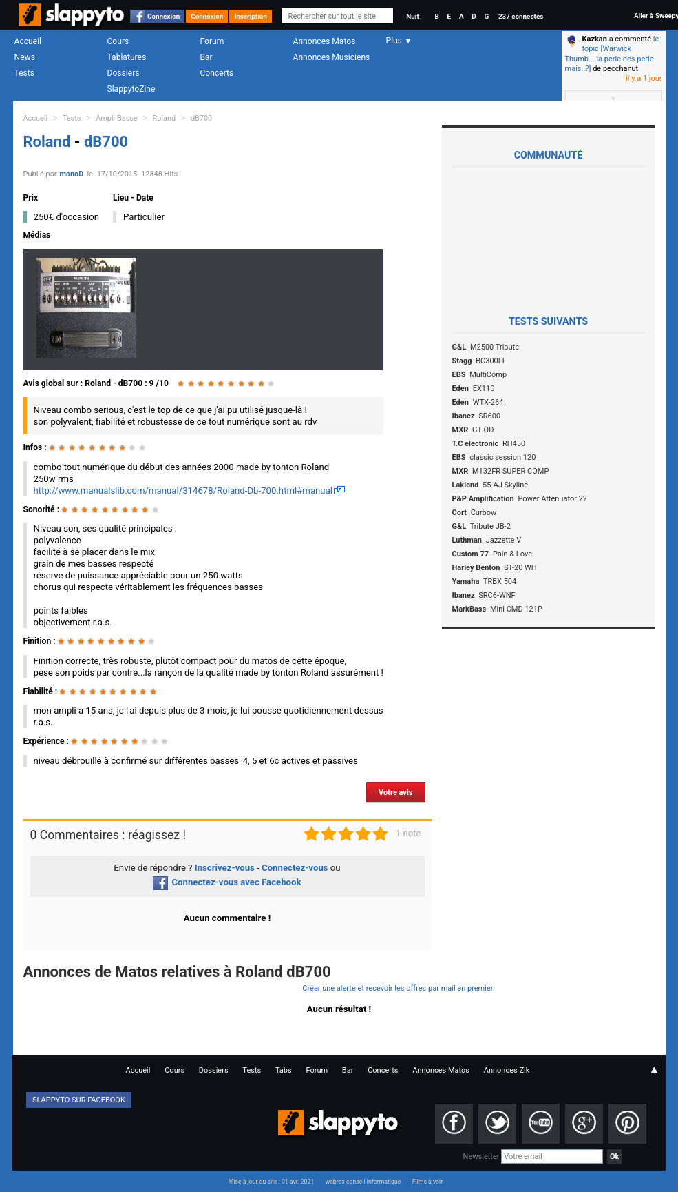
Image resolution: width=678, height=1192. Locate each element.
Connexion (163, 16)
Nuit (412, 16)
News (24, 57)
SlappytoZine (131, 89)
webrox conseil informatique (363, 1181)
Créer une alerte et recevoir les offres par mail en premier (397, 988)
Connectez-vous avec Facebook (227, 882)
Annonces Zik (507, 1070)
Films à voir (427, 1181)
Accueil (28, 41)
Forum (212, 41)
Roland (164, 118)
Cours (118, 41)
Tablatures (127, 57)
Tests (24, 73)
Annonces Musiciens (331, 57)
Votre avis (395, 792)
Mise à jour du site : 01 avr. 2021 (271, 1181)
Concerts (217, 73)
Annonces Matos (324, 41)
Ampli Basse (116, 118)
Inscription (250, 16)
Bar (206, 57)
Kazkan (594, 38)
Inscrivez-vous (225, 867)
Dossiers (123, 73)
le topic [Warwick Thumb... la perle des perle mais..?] (612, 53)
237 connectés (520, 16)
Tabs (283, 1070)
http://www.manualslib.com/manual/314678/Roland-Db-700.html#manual (183, 490)
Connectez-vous (295, 867)
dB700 (201, 118)
